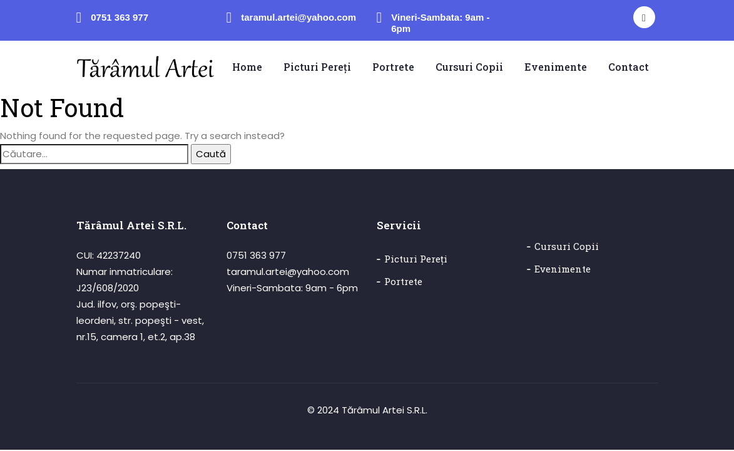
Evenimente (562, 269)
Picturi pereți (415, 259)
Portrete (403, 282)
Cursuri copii (566, 247)
